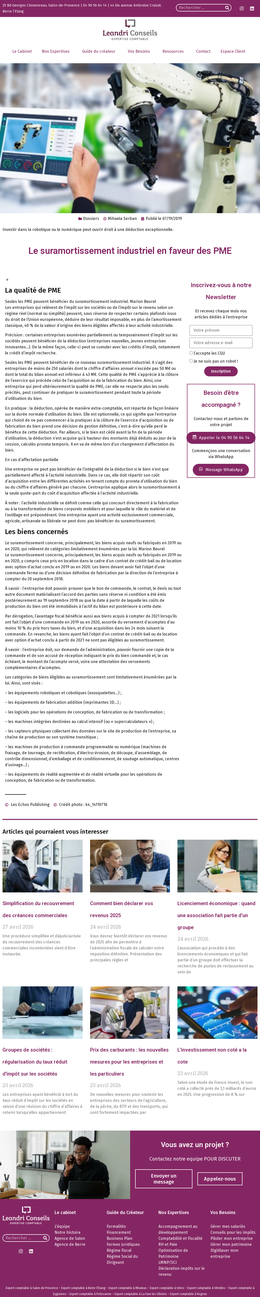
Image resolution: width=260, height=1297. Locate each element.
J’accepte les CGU (209, 353)
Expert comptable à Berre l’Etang (83, 1288)
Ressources (174, 51)
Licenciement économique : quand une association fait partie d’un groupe (216, 915)
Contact (203, 51)
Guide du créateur (100, 51)
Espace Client (234, 51)
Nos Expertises (57, 51)
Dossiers (91, 218)
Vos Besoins (140, 51)
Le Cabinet (22, 51)
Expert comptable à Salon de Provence (32, 1288)
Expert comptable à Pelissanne (90, 1294)
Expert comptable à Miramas (128, 1288)
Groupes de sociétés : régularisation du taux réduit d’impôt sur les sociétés (35, 1062)
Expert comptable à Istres (167, 1288)
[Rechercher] (227, 7)
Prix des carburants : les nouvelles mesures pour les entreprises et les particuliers (129, 1062)
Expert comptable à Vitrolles (206, 1288)
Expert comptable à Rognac (188, 1294)
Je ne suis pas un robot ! (216, 361)
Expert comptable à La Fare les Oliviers (141, 1294)
